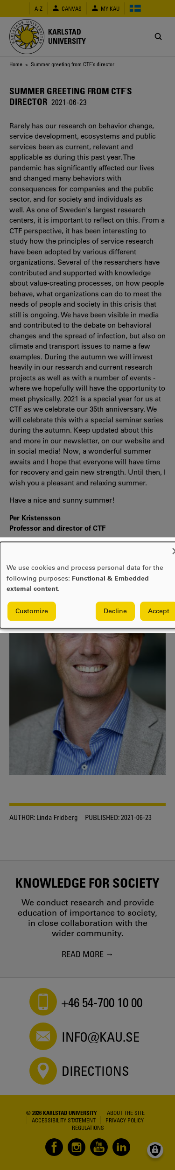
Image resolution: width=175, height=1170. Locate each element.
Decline (115, 611)
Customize (31, 611)
